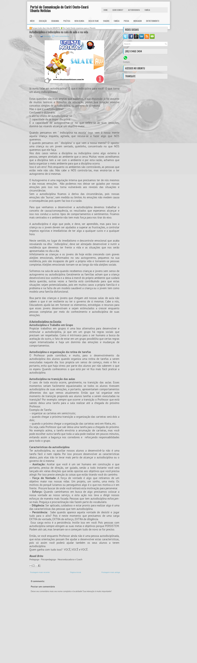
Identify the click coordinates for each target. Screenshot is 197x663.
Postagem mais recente (40, 572)
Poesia (126, 20)
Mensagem (137, 20)
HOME (106, 10)
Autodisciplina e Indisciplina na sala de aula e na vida (58, 31)
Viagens (106, 20)
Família (116, 20)
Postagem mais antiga (110, 572)
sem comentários (62, 36)
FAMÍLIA (147, 10)
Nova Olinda (79, 20)
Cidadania (55, 20)
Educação (43, 20)
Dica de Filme (94, 20)
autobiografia (134, 10)
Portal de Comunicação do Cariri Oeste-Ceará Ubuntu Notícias (59, 8)
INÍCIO (32, 20)
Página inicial (75, 572)
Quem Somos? (117, 10)
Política (66, 20)
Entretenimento (152, 20)
